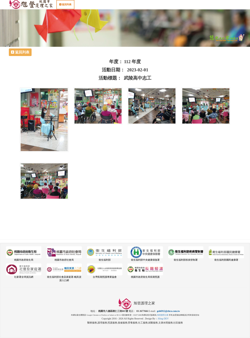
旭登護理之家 (162, 315)
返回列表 (65, 8)
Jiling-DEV (163, 318)
